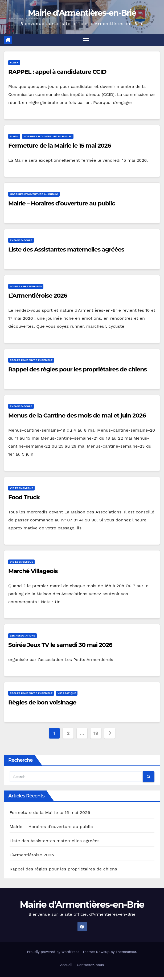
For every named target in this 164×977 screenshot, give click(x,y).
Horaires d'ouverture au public (48, 136)
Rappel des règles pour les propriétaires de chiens (77, 369)
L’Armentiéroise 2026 (37, 295)
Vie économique (21, 488)
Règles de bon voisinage (42, 702)
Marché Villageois (33, 571)
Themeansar (126, 952)
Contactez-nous (90, 965)
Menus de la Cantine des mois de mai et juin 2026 (77, 415)
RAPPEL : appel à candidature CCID (57, 72)
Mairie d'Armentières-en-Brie (82, 13)
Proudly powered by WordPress (53, 952)
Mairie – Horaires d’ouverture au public (61, 203)
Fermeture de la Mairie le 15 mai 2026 (59, 145)
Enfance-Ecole (21, 240)
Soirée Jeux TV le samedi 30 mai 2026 (60, 644)
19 (95, 733)
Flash (14, 62)
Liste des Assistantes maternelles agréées (66, 249)
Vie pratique (67, 693)
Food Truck (24, 497)
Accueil (66, 965)
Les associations (22, 635)
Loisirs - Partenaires (26, 286)
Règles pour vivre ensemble (31, 360)
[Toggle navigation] (86, 40)
